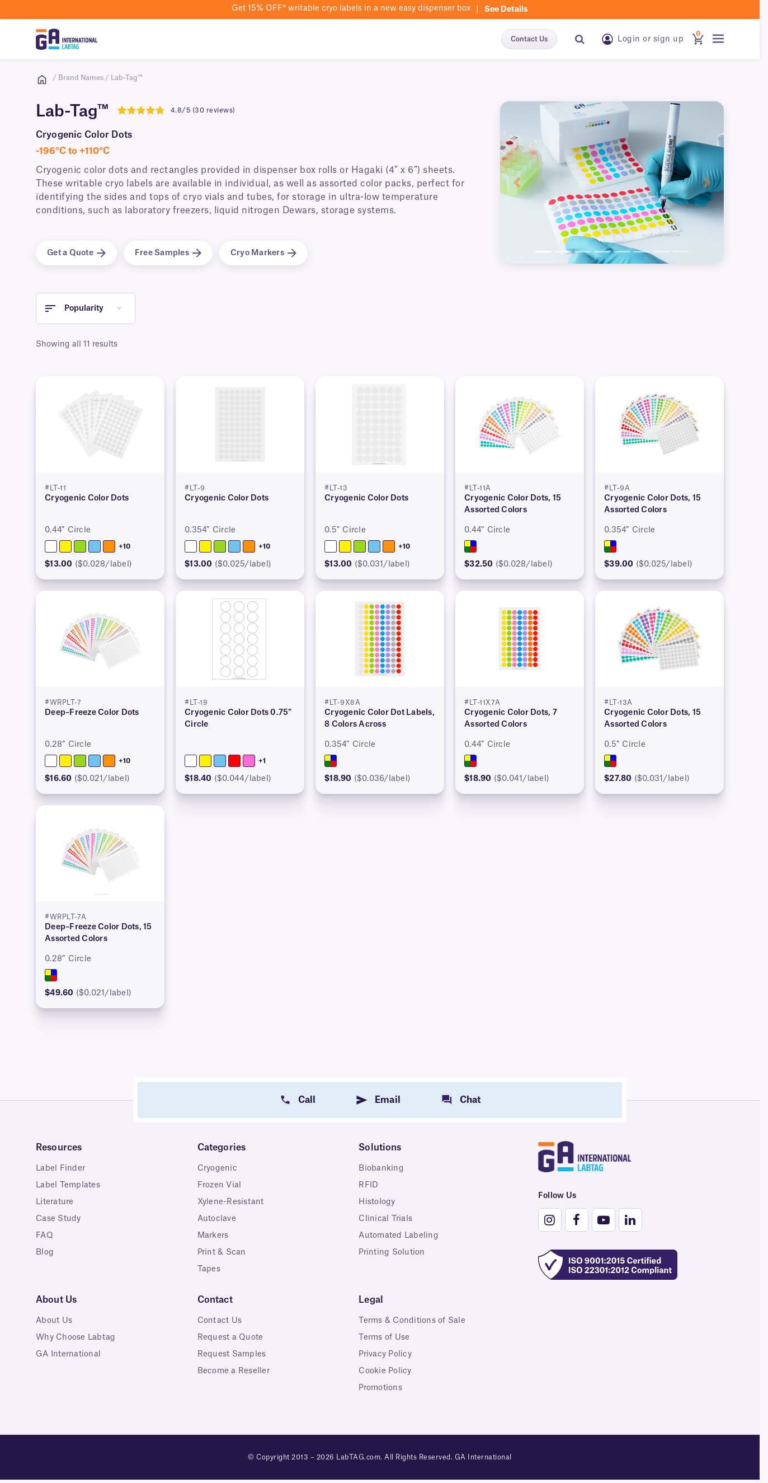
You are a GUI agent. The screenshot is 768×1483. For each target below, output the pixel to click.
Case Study (58, 1219)
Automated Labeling (399, 1235)
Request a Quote (230, 1337)
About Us (54, 1321)
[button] (517, 182)
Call (307, 1100)
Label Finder (60, 1168)
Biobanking (381, 1168)
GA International (68, 1354)
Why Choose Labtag (75, 1337)
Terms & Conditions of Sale (412, 1321)
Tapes (208, 1269)
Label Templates (68, 1185)
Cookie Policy (385, 1371)
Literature (55, 1202)
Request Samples (231, 1354)
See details (506, 9)
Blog (45, 1252)
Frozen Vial (219, 1185)
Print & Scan (221, 1252)
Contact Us (529, 39)
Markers (213, 1235)
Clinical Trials (385, 1219)
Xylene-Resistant (230, 1202)
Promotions (380, 1388)
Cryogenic (217, 1168)
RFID (368, 1185)
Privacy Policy (385, 1354)
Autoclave (216, 1219)
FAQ (44, 1235)
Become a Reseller (233, 1371)
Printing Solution (392, 1252)
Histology (377, 1202)
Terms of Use (384, 1337)
